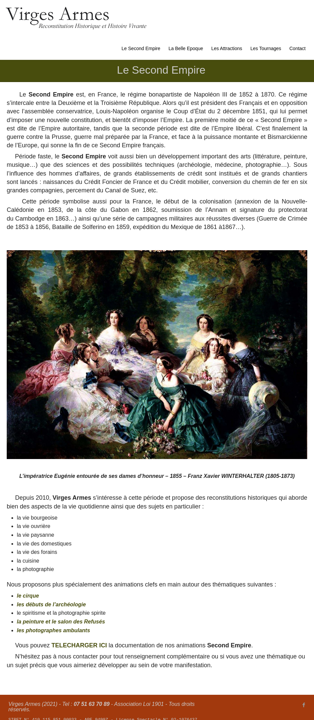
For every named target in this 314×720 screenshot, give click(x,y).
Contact (297, 48)
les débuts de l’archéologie (51, 604)
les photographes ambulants (53, 630)
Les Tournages (265, 48)
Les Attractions (226, 48)
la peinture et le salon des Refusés (61, 621)
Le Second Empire (141, 48)
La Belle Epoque (185, 48)
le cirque (28, 596)
